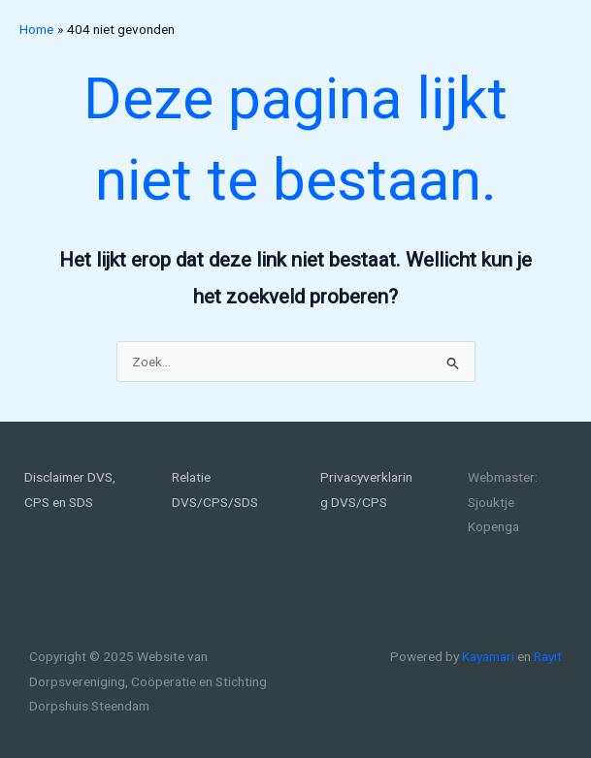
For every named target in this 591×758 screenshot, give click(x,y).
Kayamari (488, 656)
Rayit (548, 656)
